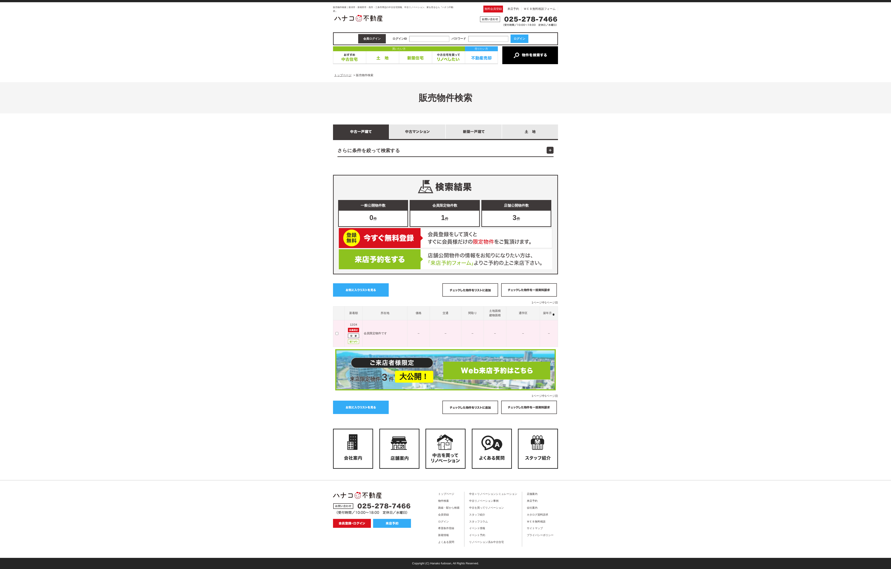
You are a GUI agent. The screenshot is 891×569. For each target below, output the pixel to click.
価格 (418, 313)
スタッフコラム (478, 521)
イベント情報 (477, 528)
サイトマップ (535, 528)
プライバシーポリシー (540, 535)
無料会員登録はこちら (445, 238)
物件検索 (443, 500)
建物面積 (495, 315)
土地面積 (495, 310)
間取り (472, 313)
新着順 (353, 313)
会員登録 (443, 514)
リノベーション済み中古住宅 (486, 541)
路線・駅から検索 (449, 507)
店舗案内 (532, 493)
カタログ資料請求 (537, 514)
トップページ (446, 493)
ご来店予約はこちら (445, 259)
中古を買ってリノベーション (486, 507)
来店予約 (513, 8)
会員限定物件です (375, 333)
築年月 (547, 313)
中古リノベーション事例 (484, 500)
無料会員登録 (493, 8)
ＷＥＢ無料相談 (536, 521)
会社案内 (532, 507)
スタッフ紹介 (477, 514)
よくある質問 (446, 541)
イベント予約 (477, 535)
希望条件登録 (446, 528)
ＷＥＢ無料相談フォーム (540, 8)
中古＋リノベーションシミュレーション (493, 493)
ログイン (443, 521)
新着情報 (443, 535)
